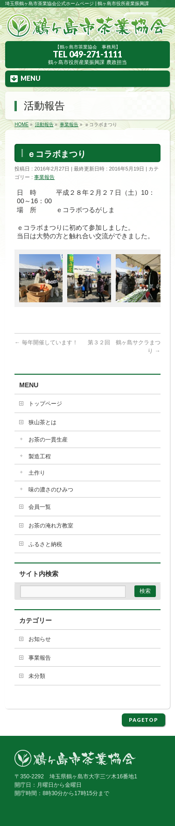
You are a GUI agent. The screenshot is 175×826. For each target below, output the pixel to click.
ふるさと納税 (45, 544)
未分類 (36, 676)
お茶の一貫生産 (48, 439)
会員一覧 (39, 507)
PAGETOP (143, 720)
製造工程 (39, 456)
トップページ (45, 403)
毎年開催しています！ (45, 342)
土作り (36, 473)
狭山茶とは (42, 422)
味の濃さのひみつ (50, 489)
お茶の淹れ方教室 (50, 525)
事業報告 (44, 177)
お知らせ (39, 639)
